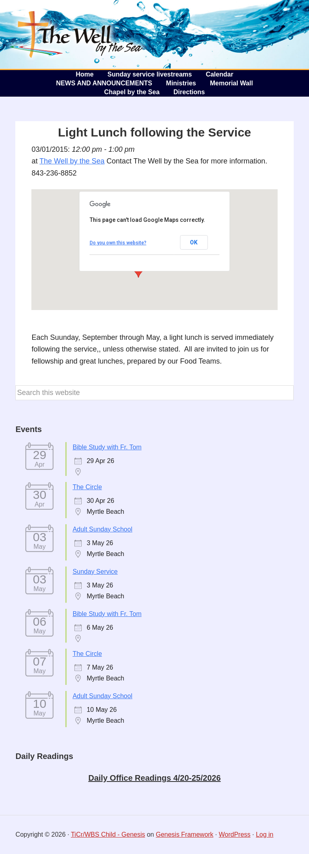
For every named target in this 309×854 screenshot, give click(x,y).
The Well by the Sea (76, 34)
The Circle (87, 487)
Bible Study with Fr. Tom (106, 447)
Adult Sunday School (102, 529)
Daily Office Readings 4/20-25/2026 (154, 777)
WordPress (235, 834)
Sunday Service (94, 571)
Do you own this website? (118, 243)
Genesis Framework (184, 834)
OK (194, 242)
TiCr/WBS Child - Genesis (108, 834)
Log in (265, 834)
